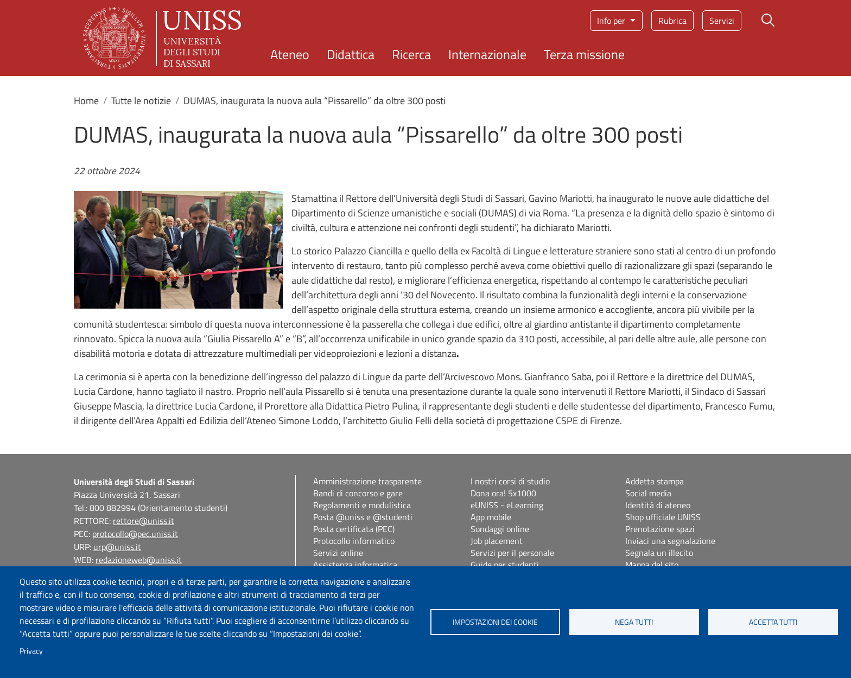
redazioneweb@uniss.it (139, 559)
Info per (612, 20)
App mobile (491, 517)
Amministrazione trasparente (367, 481)
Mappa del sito (651, 565)
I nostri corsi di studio (510, 481)
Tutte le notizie (141, 100)
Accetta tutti (773, 622)
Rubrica (672, 20)
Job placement (497, 541)
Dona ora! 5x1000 (503, 493)
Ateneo (289, 54)
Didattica (350, 54)
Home (86, 100)
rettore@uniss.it (143, 520)
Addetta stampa (654, 481)
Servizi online (338, 553)
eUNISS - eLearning (507, 505)
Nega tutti (634, 622)
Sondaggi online (500, 529)
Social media (648, 493)
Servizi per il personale (512, 553)
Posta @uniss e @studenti (362, 517)
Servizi (721, 20)
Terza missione (584, 54)
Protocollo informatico (354, 541)
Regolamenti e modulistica (362, 505)
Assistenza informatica (355, 565)
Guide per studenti (505, 565)
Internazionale (487, 54)
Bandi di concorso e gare (358, 493)
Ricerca (411, 54)
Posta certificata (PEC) (354, 529)
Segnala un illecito (659, 553)
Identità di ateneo (657, 505)
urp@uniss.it (117, 546)
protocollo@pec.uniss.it (135, 533)
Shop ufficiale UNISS (663, 517)
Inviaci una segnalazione (670, 541)
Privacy (31, 650)
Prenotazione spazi (660, 529)
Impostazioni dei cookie (495, 622)
